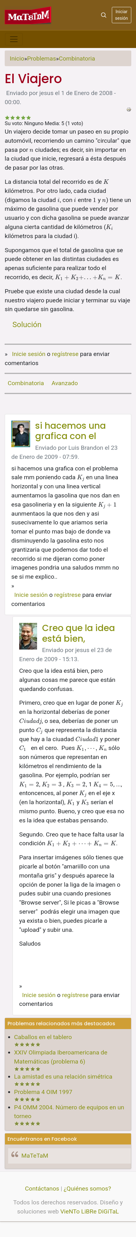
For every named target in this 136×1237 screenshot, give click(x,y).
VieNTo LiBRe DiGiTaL (89, 1211)
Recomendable (18, 117)
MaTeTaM (34, 1155)
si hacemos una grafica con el (70, 431)
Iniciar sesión (121, 15)
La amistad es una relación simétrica (63, 1076)
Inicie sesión (28, 354)
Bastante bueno (23, 117)
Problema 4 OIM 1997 (43, 1092)
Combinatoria (77, 58)
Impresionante (28, 117)
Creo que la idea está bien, (78, 633)
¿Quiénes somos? (87, 1188)
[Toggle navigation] (14, 39)
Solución (27, 324)
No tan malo (12, 117)
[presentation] (32, 149)
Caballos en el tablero (43, 1037)
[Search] (103, 15)
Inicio (17, 58)
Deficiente (7, 117)
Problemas (41, 58)
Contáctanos (42, 1188)
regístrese (65, 354)
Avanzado (65, 383)
